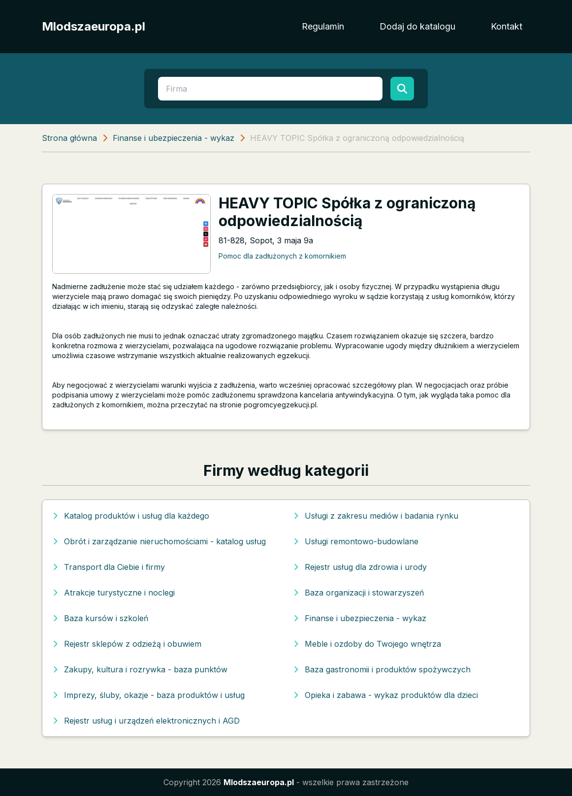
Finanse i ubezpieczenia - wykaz (173, 138)
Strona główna (69, 138)
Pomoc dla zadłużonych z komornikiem (282, 256)
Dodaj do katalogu (417, 26)
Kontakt (506, 26)
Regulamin (323, 26)
